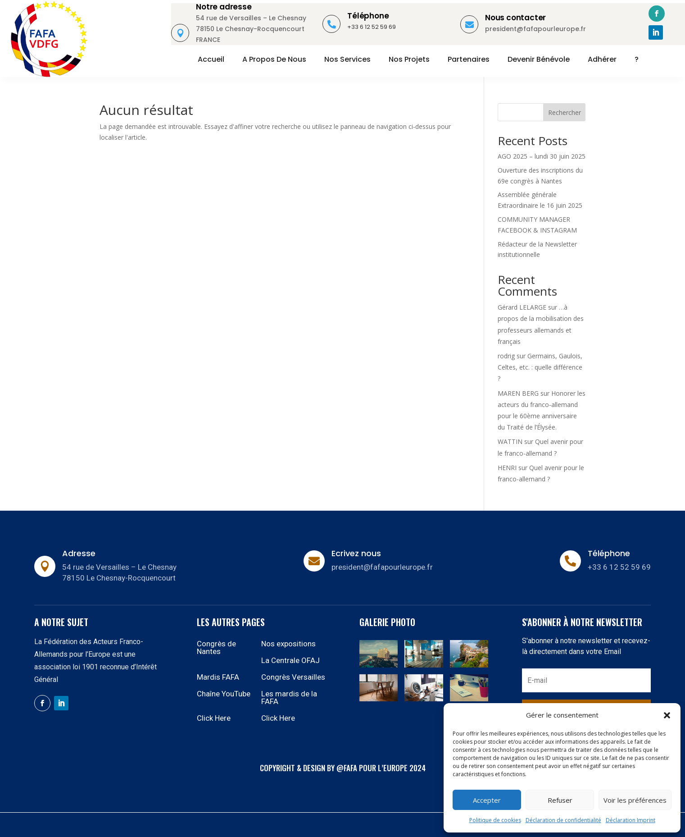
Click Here (214, 718)
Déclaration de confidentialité (563, 820)
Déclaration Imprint (630, 820)
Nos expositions (288, 643)
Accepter (487, 800)
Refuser (560, 800)
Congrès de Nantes (216, 647)
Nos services (347, 59)
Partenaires (469, 59)
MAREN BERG (518, 393)
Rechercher (564, 112)
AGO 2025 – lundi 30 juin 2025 (541, 156)
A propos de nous (274, 59)
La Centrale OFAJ (290, 660)
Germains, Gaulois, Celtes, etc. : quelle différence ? (540, 367)
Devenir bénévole (539, 59)
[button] (666, 715)
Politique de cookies (495, 820)
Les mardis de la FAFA (289, 697)
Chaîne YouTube (223, 693)
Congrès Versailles (293, 676)
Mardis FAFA (218, 676)
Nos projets (409, 59)
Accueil (211, 59)
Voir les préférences (635, 800)
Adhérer (602, 59)
